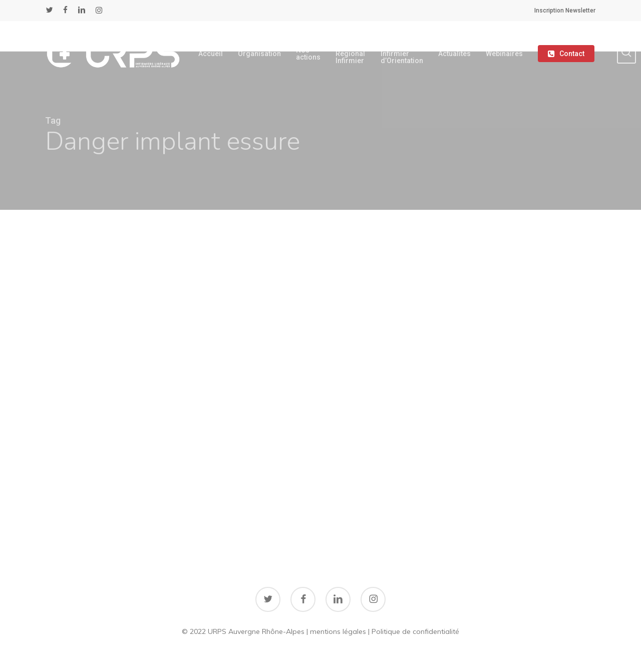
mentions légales (338, 631)
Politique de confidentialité (415, 631)
